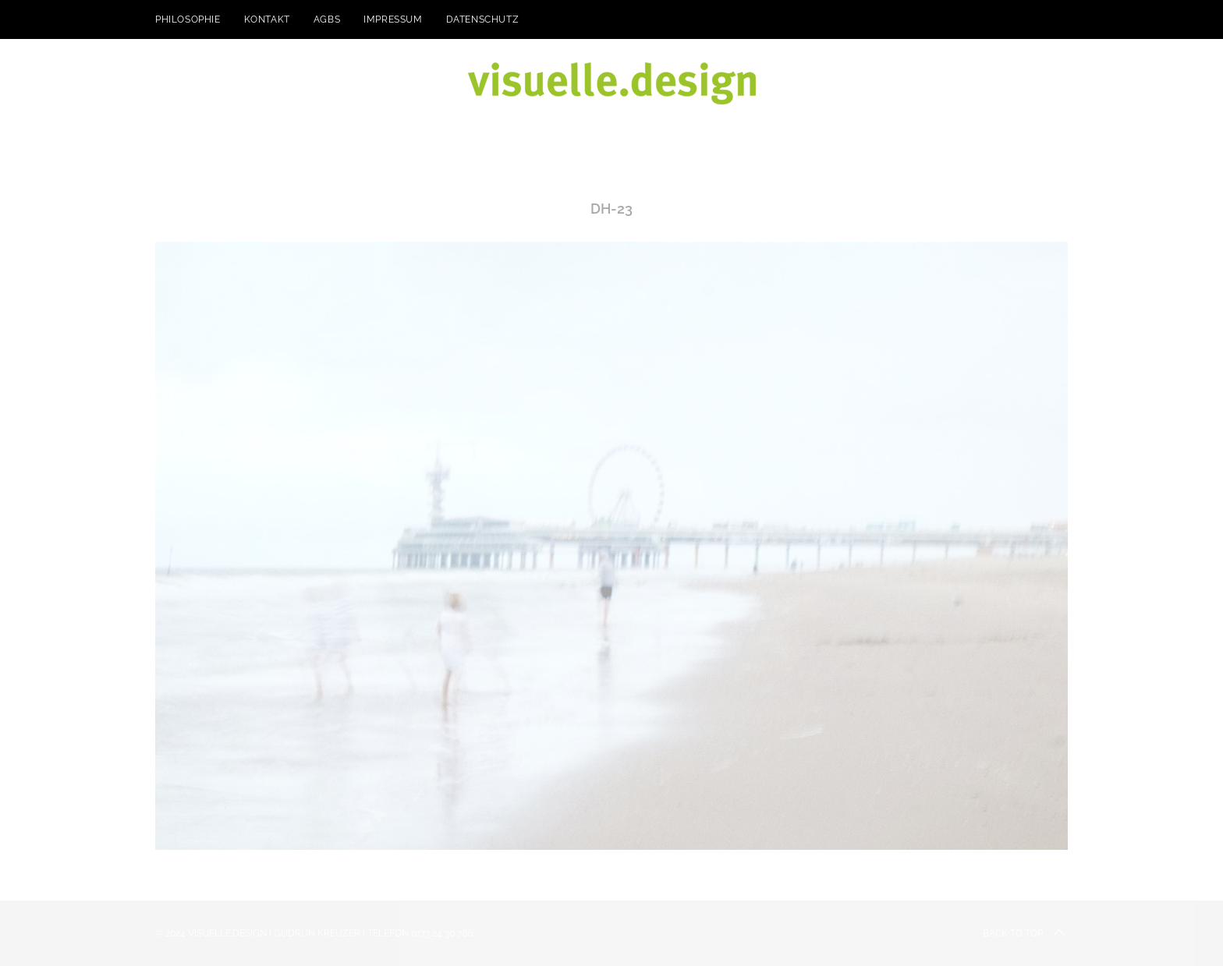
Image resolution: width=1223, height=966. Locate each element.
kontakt (267, 19)
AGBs (327, 19)
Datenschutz (482, 19)
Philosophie (188, 19)
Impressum (392, 19)
